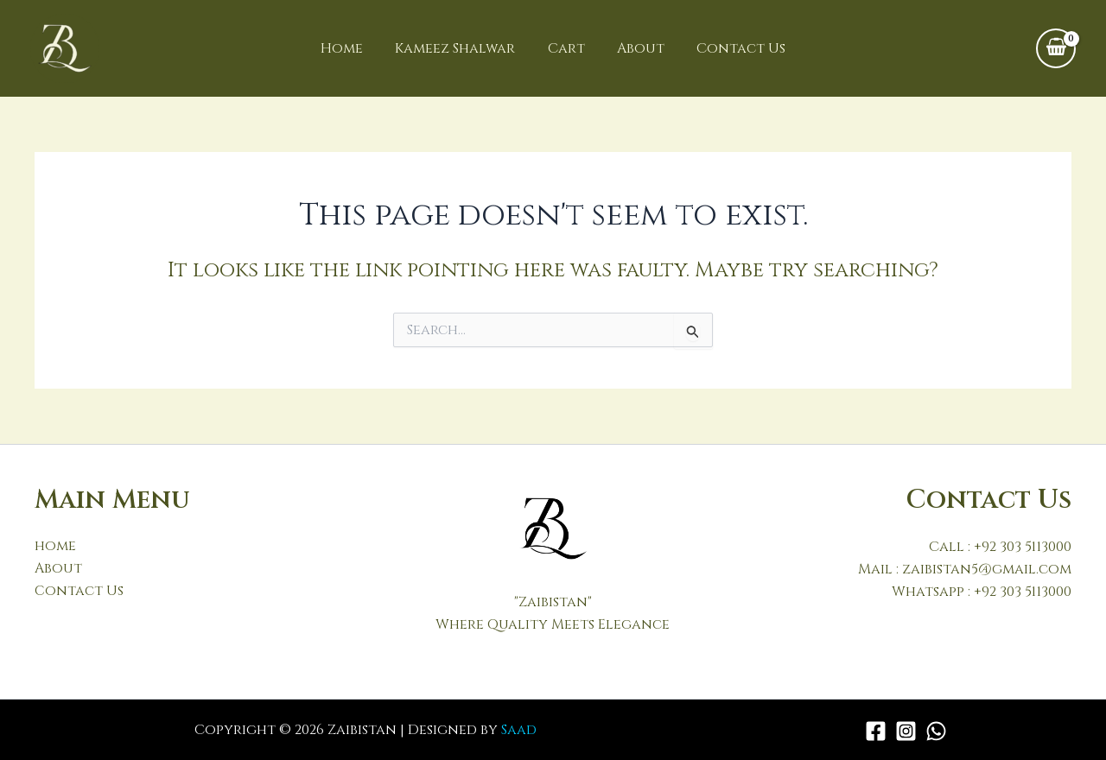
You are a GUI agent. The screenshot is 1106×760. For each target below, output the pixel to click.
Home (351, 48)
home (55, 546)
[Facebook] (876, 731)
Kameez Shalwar (460, 48)
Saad (519, 729)
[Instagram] (906, 731)
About (636, 48)
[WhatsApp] (936, 731)
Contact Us (732, 48)
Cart (566, 48)
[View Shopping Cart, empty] (1056, 47)
